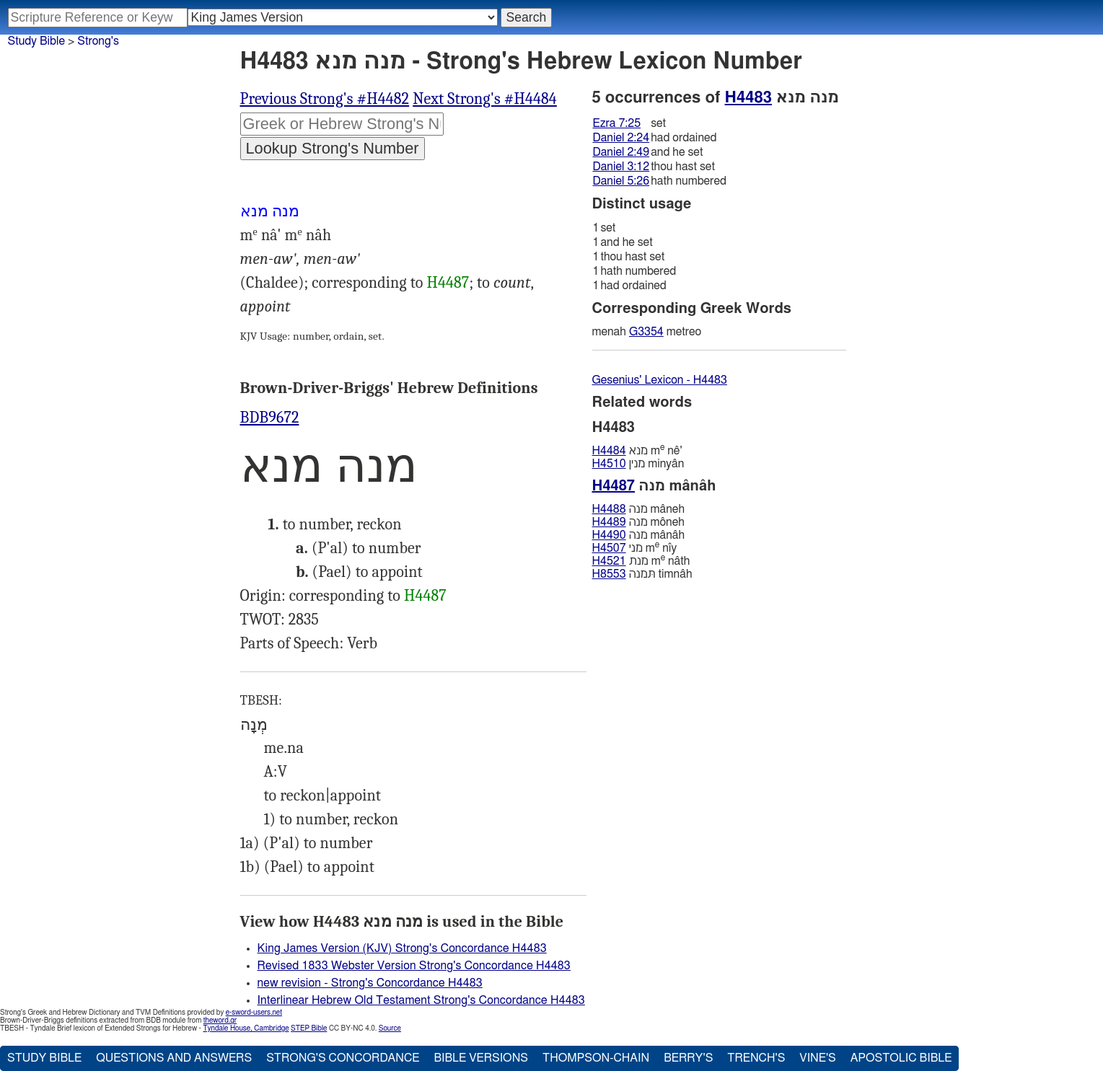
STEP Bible (309, 1028)
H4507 (609, 548)
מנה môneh (638, 522)
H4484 (609, 451)
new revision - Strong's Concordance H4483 (370, 983)
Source (390, 1028)
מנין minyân (638, 464)
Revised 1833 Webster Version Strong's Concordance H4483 (414, 965)
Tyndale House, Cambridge (246, 1028)
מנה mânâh (638, 535)
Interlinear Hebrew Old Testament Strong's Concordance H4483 (421, 1000)
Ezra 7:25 (617, 123)
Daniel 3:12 (621, 166)
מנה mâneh (638, 509)
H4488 (609, 509)
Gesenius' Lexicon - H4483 (659, 380)
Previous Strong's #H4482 (325, 98)
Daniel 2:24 (621, 138)
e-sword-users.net (254, 1012)
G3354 (646, 332)
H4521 (609, 561)
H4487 (448, 282)
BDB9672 (269, 417)
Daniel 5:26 (621, 181)
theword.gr (220, 1020)
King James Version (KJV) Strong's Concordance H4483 (402, 948)
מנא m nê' (637, 450)
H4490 (609, 535)
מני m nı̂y (634, 548)
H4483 (748, 97)
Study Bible (36, 41)
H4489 (609, 522)
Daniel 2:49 (621, 152)
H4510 (609, 464)
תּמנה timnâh (642, 574)
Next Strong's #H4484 (485, 98)
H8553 (609, 574)
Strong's (98, 41)
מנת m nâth (641, 561)
